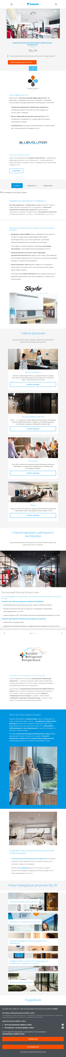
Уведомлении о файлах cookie (13, 1034)
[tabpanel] (33, 204)
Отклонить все (33, 1047)
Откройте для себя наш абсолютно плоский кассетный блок (23, 619)
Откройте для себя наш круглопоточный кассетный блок (22, 601)
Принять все (33, 1039)
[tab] (17, 185)
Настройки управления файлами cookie (33, 1052)
